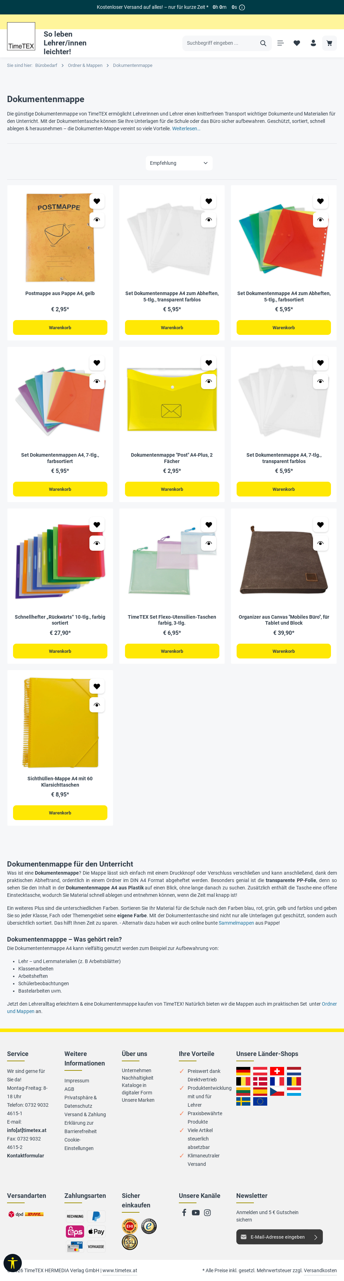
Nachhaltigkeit (138, 1078)
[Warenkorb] (329, 43)
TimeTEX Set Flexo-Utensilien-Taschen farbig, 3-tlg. (172, 621)
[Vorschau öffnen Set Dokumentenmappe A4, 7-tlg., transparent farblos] (320, 381)
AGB (69, 1089)
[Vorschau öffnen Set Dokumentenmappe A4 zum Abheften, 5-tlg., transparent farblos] (208, 219)
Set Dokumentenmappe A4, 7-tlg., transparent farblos (283, 459)
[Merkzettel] (296, 43)
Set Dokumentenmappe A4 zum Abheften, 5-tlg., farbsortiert (284, 296)
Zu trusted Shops (149, 1229)
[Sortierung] (179, 163)
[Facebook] (184, 1215)
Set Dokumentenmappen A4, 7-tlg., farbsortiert (60, 459)
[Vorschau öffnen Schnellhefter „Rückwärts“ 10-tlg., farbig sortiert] (97, 544)
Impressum (76, 1080)
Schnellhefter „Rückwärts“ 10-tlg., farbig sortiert (60, 621)
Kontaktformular (25, 1155)
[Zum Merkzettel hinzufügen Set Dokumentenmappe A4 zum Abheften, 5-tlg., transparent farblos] (208, 201)
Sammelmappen (236, 924)
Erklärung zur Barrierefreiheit (80, 1127)
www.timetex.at (119, 1270)
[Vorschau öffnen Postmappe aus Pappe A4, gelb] (97, 219)
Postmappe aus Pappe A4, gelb (60, 293)
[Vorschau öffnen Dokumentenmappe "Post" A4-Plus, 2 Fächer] (208, 381)
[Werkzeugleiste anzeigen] (13, 1263)
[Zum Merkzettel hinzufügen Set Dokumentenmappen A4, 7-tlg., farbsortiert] (97, 363)
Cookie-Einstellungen (79, 1144)
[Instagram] (207, 1215)
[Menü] (279, 43)
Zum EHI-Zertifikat (132, 1229)
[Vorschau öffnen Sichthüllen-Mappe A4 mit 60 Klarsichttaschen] (97, 706)
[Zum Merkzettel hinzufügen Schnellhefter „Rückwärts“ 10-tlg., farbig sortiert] (97, 525)
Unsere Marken (138, 1100)
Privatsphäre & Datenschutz (80, 1102)
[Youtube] (196, 1215)
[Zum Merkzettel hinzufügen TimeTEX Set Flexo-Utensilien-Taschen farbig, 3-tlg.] (208, 525)
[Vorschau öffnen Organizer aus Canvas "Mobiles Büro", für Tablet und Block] (320, 544)
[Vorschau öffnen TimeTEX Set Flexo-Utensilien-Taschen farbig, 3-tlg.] (208, 544)
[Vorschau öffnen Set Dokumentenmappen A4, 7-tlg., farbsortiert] (97, 381)
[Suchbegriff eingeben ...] (219, 43)
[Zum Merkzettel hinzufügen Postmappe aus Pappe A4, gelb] (97, 201)
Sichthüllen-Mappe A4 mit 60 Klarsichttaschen (60, 783)
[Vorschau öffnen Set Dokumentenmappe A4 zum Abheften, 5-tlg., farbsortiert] (320, 219)
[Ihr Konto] (312, 43)
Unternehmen (136, 1070)
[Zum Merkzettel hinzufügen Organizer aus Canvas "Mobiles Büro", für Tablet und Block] (320, 525)
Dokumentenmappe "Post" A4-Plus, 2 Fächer (172, 459)
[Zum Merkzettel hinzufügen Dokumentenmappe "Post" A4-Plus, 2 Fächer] (208, 363)
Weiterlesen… (186, 128)
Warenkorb (60, 328)
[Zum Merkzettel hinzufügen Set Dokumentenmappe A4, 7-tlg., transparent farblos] (320, 363)
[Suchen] (262, 43)
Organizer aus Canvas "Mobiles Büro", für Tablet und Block (284, 621)
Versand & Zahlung (85, 1114)
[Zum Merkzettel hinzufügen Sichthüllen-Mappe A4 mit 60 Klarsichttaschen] (97, 687)
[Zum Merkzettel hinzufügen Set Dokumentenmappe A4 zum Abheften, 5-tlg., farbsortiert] (320, 201)
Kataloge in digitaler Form (137, 1088)
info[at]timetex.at (26, 1130)
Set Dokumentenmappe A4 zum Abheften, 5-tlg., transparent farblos (172, 296)
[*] (242, 7)
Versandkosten (320, 1270)
